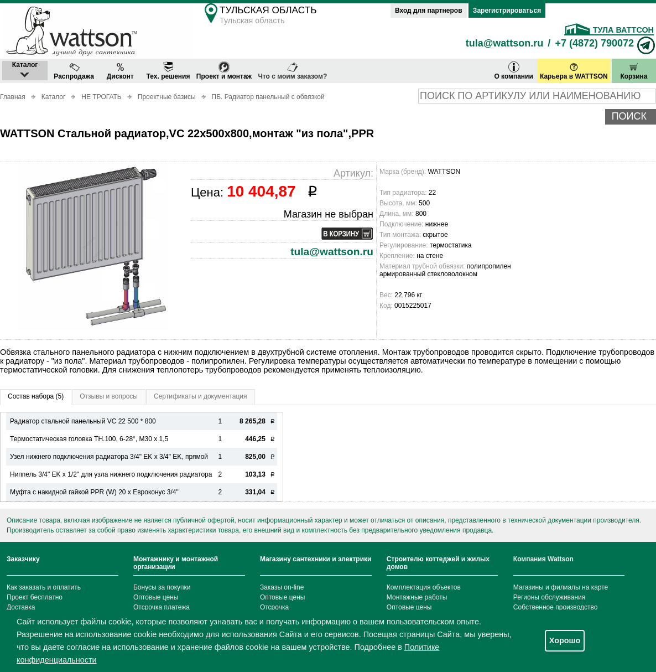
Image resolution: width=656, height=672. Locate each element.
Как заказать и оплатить (44, 587)
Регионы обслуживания (549, 597)
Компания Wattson (543, 559)
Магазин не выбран (328, 214)
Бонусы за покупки (162, 587)
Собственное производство (555, 607)
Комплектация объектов (424, 587)
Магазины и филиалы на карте (560, 587)
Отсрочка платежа (161, 607)
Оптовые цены (156, 597)
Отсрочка (274, 607)
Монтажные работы (417, 597)
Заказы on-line (282, 587)
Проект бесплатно (35, 597)
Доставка (21, 607)
